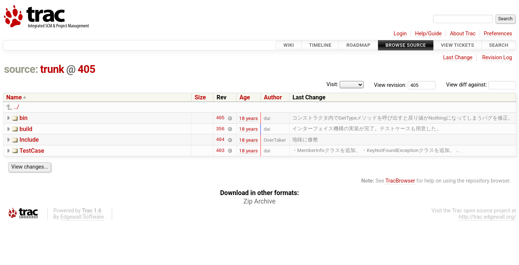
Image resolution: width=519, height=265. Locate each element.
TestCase (31, 150)
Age (245, 97)
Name (14, 97)
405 (86, 69)
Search (498, 45)
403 (220, 150)
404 (220, 140)
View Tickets (457, 45)
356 (220, 129)
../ (16, 106)
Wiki (288, 45)
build (25, 129)
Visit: (332, 84)
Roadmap (358, 45)
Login (400, 34)
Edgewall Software (82, 217)
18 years (248, 118)
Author (273, 97)
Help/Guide (428, 34)
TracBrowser (400, 181)
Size (200, 97)
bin (23, 117)
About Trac (463, 34)
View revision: (390, 85)
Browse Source (406, 45)
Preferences (498, 34)
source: (21, 69)
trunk (52, 69)
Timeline (320, 45)
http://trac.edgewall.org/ (487, 217)
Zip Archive (259, 201)
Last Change (457, 57)
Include (29, 139)
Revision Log (497, 57)
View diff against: (481, 85)
